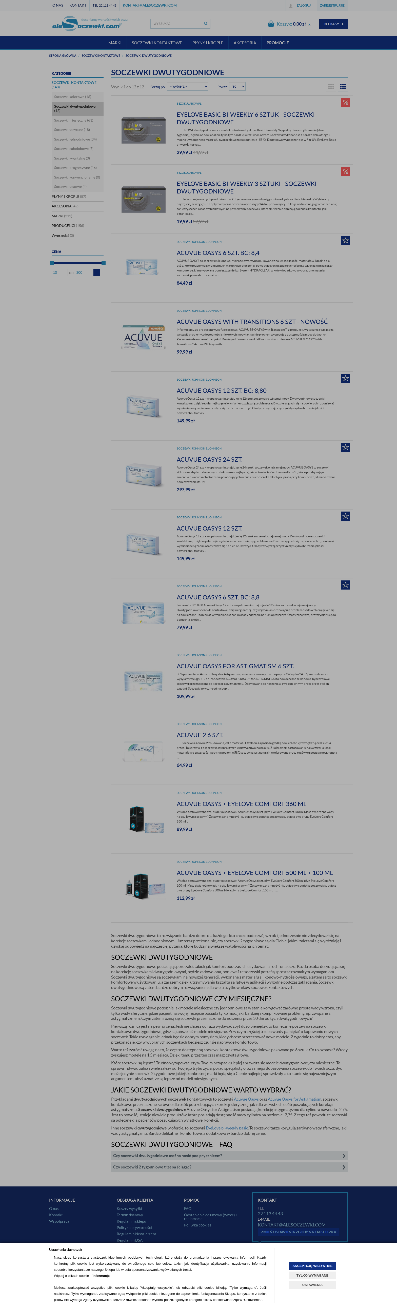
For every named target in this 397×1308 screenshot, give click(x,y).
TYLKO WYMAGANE (312, 1275)
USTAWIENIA (312, 1285)
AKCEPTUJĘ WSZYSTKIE (312, 1266)
